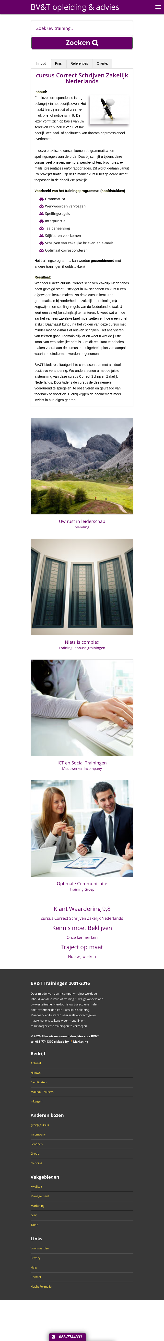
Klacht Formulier (42, 1286)
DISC (34, 1215)
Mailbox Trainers (42, 1091)
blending (36, 1163)
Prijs (59, 63)
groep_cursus (40, 1125)
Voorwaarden (40, 1248)
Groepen (37, 1144)
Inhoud (41, 63)
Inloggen (36, 1101)
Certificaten (39, 1082)
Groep (35, 1153)
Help (34, 1267)
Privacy (35, 1257)
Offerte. (102, 63)
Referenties (79, 63)
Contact (36, 1277)
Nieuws (36, 1072)
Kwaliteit (36, 1186)
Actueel (36, 1063)
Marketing (38, 1205)
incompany (38, 1134)
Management (40, 1196)
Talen (34, 1224)
